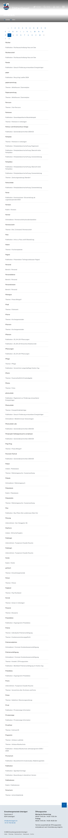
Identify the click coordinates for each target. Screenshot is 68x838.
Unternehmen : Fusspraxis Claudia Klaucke (19, 543)
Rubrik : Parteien (10, 209)
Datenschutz (18, 834)
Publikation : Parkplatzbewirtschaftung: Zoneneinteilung (23, 157)
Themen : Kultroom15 (12, 730)
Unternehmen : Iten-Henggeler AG (16, 523)
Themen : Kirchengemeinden (14, 319)
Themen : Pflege (10, 364)
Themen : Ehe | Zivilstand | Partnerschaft (18, 229)
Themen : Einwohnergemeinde (15, 573)
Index (5, 834)
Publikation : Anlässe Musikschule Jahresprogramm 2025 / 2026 (24, 750)
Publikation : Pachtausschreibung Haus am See (20, 47)
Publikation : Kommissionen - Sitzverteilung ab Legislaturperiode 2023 (20, 199)
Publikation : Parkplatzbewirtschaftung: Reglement (22, 146)
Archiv (32, 834)
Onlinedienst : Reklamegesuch (15, 483)
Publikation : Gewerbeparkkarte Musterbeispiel (20, 117)
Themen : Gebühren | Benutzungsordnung (18, 700)
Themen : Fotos (10, 388)
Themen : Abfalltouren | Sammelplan (17, 87)
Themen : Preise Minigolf (13, 299)
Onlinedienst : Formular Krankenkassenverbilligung (22, 647)
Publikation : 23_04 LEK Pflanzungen (17, 339)
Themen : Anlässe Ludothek (14, 740)
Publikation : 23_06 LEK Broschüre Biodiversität (20, 344)
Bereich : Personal (11, 269)
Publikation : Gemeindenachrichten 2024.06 (19, 429)
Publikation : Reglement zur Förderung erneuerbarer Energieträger (22, 399)
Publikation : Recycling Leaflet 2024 (17, 77)
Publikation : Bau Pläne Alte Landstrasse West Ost (21, 513)
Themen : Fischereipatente (13, 249)
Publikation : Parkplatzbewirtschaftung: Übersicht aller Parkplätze (23, 151)
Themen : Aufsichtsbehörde (14, 795)
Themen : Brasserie (11, 613)
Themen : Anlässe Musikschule (15, 744)
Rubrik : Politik (10, 563)
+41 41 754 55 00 (9, 823)
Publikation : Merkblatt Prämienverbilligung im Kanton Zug (24, 666)
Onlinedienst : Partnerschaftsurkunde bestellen (20, 219)
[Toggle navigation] (63, 7)
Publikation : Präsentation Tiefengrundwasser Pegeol (22, 259)
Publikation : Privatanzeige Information (17, 710)
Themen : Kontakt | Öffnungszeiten (16, 661)
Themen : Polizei (10, 583)
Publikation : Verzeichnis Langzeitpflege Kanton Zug (22, 368)
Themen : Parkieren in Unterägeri (16, 122)
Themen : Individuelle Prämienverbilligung (19, 633)
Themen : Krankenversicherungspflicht (17, 637)
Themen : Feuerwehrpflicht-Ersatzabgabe (18, 378)
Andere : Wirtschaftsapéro (13, 533)
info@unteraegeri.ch (10, 821)
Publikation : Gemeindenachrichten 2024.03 (19, 132)
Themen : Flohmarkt (11, 309)
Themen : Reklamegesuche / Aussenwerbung (20, 473)
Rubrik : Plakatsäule (11, 493)
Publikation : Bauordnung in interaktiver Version (20, 775)
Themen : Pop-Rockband (13, 593)
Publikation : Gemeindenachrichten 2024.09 (19, 439)
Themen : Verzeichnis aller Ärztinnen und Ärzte (20, 690)
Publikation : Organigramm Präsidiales (17, 623)
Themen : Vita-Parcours (13, 107)
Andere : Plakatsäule (12, 469)
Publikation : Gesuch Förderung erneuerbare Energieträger (24, 67)
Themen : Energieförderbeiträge (15, 410)
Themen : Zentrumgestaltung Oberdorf (17, 177)
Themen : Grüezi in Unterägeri (15, 603)
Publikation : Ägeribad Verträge (15, 771)
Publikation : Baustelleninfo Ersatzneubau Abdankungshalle (24, 761)
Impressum (26, 834)
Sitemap (10, 834)
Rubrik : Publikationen (12, 785)
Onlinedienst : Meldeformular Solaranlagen (19, 419)
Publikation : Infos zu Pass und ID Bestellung (19, 239)
